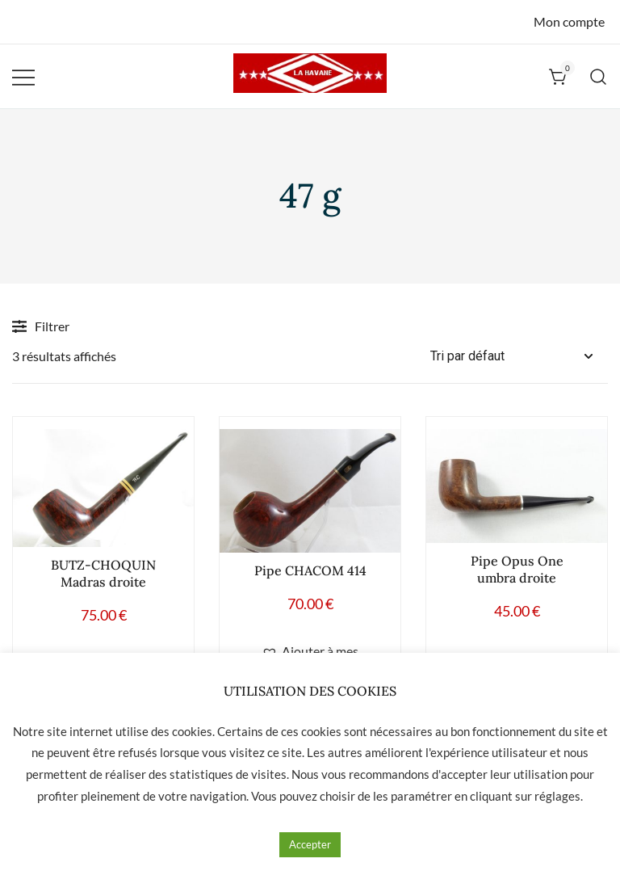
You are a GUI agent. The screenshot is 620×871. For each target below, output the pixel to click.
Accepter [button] (310, 844)
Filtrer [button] (40, 326)
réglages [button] (557, 796)
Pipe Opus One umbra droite (517, 569)
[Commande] (519, 357)
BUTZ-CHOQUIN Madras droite (103, 573)
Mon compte (569, 21)
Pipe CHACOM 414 (310, 570)
